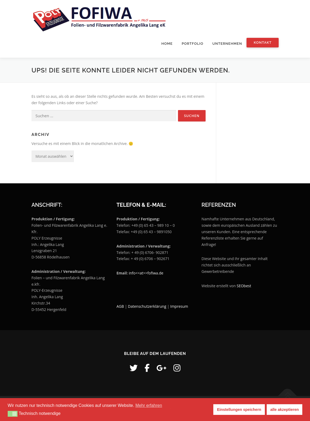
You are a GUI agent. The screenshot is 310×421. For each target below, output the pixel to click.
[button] (13, 414)
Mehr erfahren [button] (148, 405)
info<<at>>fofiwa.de (146, 273)
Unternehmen (227, 44)
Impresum (179, 306)
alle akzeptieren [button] (284, 409)
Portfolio (192, 44)
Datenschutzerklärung (147, 306)
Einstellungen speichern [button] (239, 409)
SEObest (244, 285)
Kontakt (262, 42)
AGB (120, 306)
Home (167, 44)
